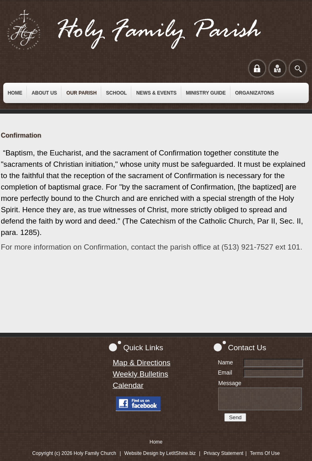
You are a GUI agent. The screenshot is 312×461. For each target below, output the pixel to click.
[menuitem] (15, 93)
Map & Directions (141, 362)
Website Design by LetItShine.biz (160, 453)
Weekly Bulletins (140, 374)
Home (156, 442)
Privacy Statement (223, 453)
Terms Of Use (265, 453)
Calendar (128, 385)
